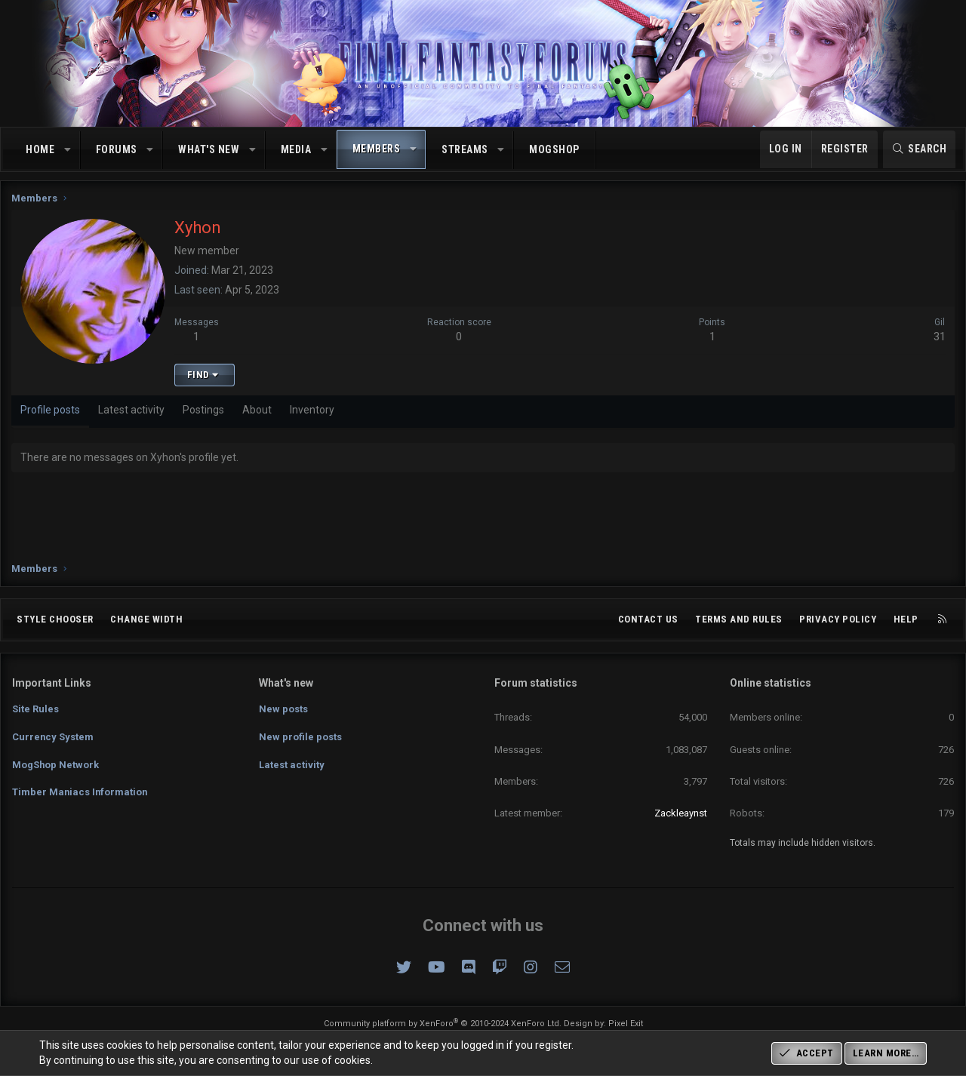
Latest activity (292, 763)
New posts (283, 708)
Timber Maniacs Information (80, 790)
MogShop (554, 149)
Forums (116, 149)
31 (939, 340)
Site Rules (35, 708)
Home (40, 149)
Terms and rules (739, 619)
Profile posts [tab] (51, 413)
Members (376, 149)
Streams (464, 149)
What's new (208, 149)
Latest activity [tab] (132, 413)
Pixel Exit (625, 1023)
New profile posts (300, 736)
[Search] (919, 149)
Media (296, 149)
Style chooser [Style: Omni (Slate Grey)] (55, 619)
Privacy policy (837, 619)
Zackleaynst (680, 813)
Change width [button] (146, 619)
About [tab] (257, 413)
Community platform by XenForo (442, 1023)
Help (906, 619)
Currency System (53, 736)
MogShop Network (56, 763)
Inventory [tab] (313, 413)
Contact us (648, 619)
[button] (68, 150)
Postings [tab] (204, 413)
